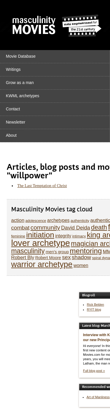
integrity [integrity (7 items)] (63, 235)
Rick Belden (95, 304)
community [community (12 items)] (45, 227)
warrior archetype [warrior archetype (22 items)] (41, 264)
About (11, 135)
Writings (13, 69)
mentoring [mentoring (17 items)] (86, 251)
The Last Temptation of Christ (42, 186)
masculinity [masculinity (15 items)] (28, 251)
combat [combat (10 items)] (20, 228)
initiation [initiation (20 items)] (40, 234)
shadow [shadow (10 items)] (81, 257)
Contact (13, 109)
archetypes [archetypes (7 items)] (58, 220)
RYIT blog (94, 309)
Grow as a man (20, 82)
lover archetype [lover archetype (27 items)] (40, 243)
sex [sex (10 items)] (66, 257)
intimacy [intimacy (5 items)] (79, 236)
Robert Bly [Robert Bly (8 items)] (22, 257)
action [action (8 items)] (17, 220)
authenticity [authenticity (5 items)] (79, 221)
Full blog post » (94, 370)
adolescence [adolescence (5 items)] (35, 221)
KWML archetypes (22, 95)
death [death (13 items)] (99, 227)
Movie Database (20, 56)
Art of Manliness (98, 397)
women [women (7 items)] (81, 265)
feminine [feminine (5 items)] (18, 236)
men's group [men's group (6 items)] (57, 251)
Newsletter (15, 122)
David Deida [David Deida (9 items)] (75, 228)
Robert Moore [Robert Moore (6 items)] (48, 257)
